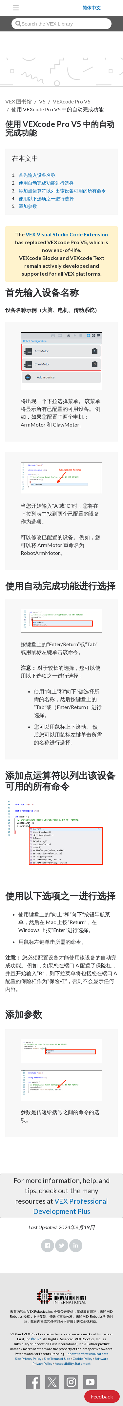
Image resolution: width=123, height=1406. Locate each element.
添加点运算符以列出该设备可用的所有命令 (62, 190)
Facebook (47, 1245)
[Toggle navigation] (16, 8)
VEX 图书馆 (18, 101)
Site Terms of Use (56, 1358)
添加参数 (28, 206)
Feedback (102, 1396)
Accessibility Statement (73, 1363)
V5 (42, 101)
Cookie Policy (82, 1358)
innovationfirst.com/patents (87, 1354)
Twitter (61, 1245)
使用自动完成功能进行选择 (46, 183)
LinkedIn (75, 1245)
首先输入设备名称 (37, 175)
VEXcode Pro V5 (72, 101)
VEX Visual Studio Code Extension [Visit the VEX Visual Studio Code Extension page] (67, 234)
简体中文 (91, 7)
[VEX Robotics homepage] (52, 8)
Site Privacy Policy (28, 1358)
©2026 (36, 1339)
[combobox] (61, 23)
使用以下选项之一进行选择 (46, 198)
